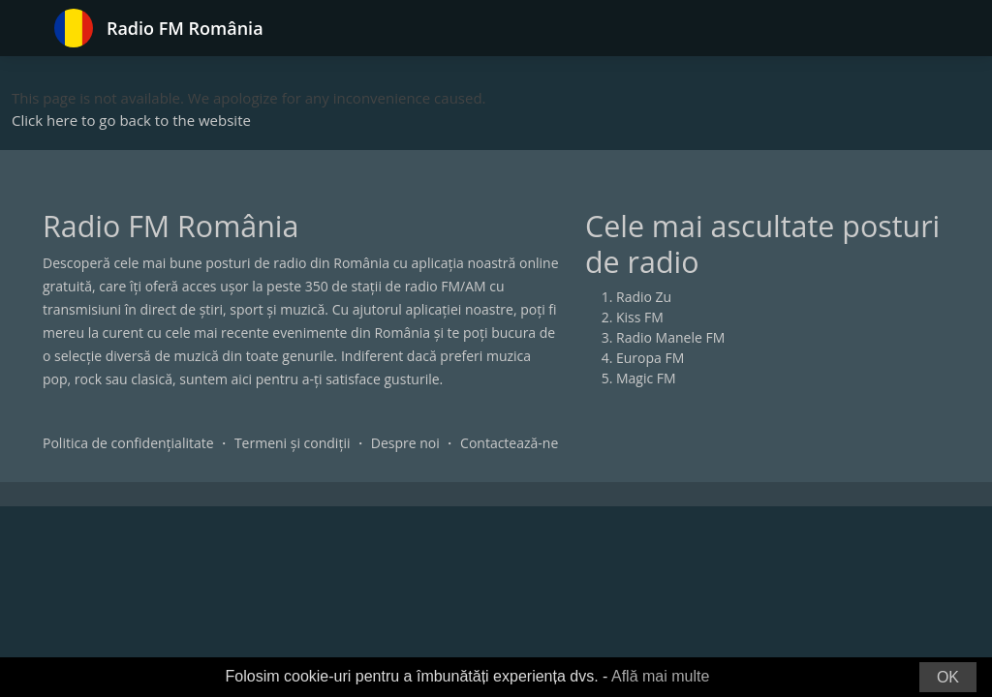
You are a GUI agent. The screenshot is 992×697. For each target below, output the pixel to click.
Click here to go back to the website (131, 120)
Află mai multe (660, 676)
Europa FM (650, 357)
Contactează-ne (509, 443)
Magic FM (646, 378)
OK (948, 677)
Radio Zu (643, 297)
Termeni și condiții (292, 443)
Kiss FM (640, 317)
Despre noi (405, 443)
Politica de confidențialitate (128, 443)
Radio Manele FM (670, 337)
